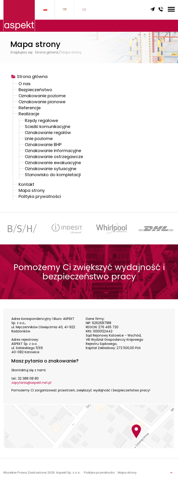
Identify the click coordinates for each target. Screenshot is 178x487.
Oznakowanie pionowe (42, 102)
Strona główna (32, 77)
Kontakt (26, 185)
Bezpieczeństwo (35, 90)
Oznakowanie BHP (43, 145)
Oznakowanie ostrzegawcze (54, 157)
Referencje (30, 108)
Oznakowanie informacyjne (53, 151)
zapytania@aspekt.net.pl (31, 382)
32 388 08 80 (28, 378)
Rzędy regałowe (41, 121)
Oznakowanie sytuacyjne (50, 169)
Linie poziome (39, 139)
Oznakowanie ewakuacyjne (53, 163)
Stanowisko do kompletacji (53, 175)
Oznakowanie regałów (48, 133)
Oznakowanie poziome (42, 96)
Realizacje (29, 114)
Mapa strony (32, 191)
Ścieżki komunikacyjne (47, 127)
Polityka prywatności (40, 197)
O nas (25, 84)
